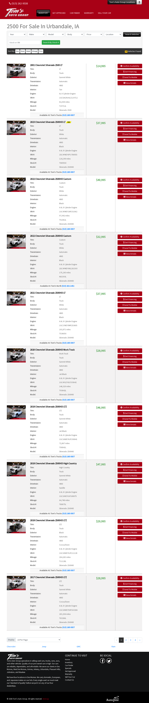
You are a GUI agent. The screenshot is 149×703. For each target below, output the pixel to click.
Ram (113, 646)
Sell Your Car (70, 677)
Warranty (68, 674)
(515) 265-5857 (68, 115)
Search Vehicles (132, 34)
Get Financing (130, 71)
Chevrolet (11, 646)
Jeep (44, 646)
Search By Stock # (51, 42)
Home (67, 659)
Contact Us (69, 680)
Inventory (68, 662)
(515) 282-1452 (68, 286)
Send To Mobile (130, 77)
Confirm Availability (129, 66)
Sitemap (45, 699)
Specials (68, 668)
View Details (129, 83)
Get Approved (70, 671)
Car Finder (69, 665)
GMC (79, 646)
